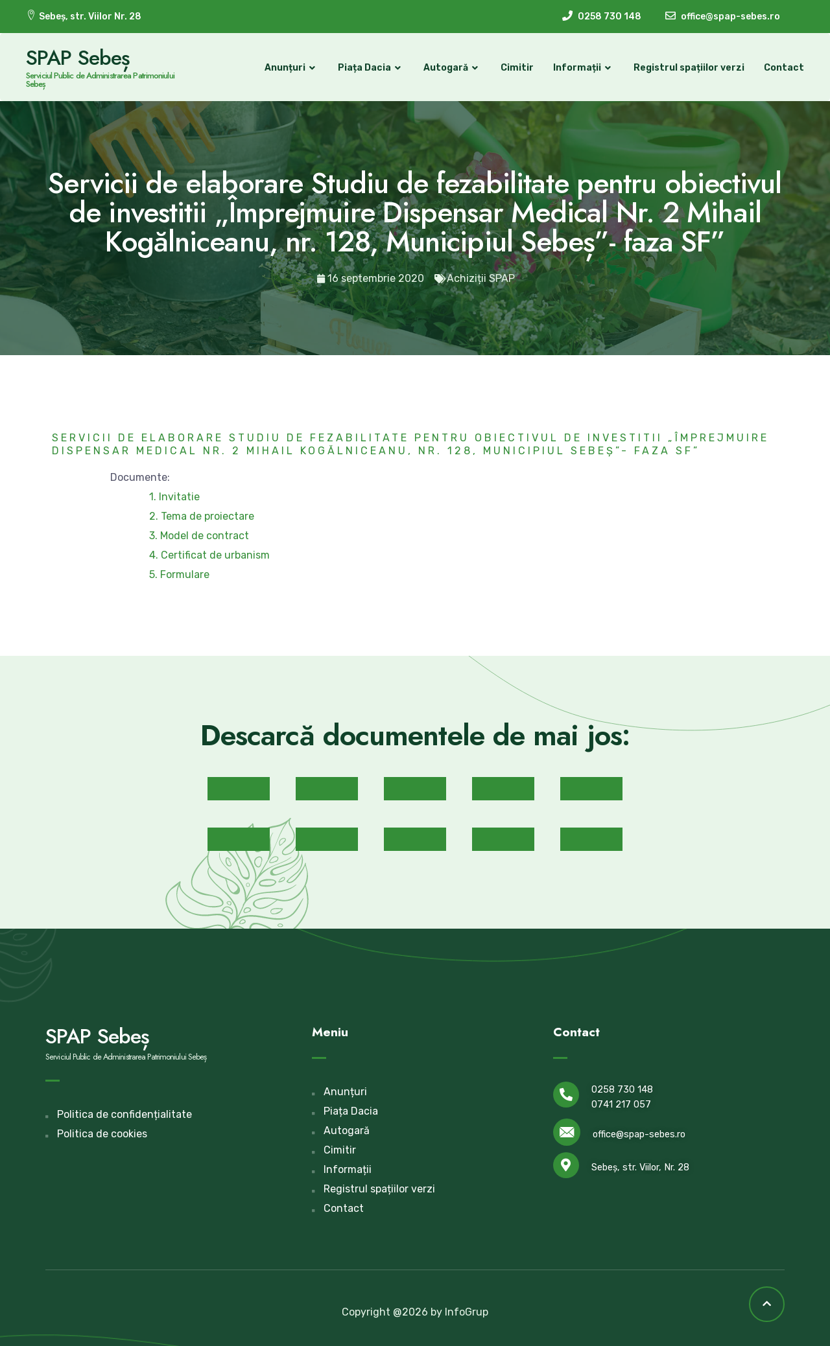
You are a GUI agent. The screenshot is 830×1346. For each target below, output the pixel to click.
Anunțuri (291, 68)
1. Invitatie (174, 497)
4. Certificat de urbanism (209, 555)
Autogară (452, 68)
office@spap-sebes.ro (639, 1134)
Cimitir (517, 67)
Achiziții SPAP (481, 278)
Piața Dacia (371, 68)
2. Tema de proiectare (201, 516)
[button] (239, 788)
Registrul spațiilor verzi (689, 67)
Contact (784, 67)
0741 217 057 (621, 1104)
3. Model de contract (199, 535)
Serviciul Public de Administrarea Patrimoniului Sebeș (100, 79)
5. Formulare (179, 574)
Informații (583, 68)
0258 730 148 (622, 1089)
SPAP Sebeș (78, 58)
